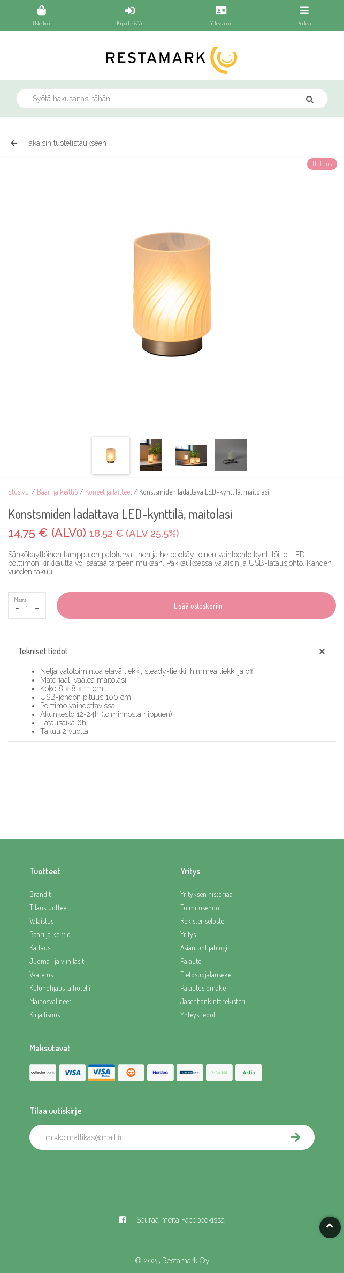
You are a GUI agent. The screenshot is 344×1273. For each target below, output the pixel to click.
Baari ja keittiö (57, 491)
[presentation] (110, 1173)
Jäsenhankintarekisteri (213, 1001)
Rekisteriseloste (202, 920)
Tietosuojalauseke (205, 974)
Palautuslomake (203, 987)
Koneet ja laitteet (108, 491)
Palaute (190, 960)
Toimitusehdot (200, 907)
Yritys (188, 934)
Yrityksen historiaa (206, 893)
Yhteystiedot (198, 1014)
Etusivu (18, 491)
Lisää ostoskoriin (197, 605)
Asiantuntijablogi (203, 947)
